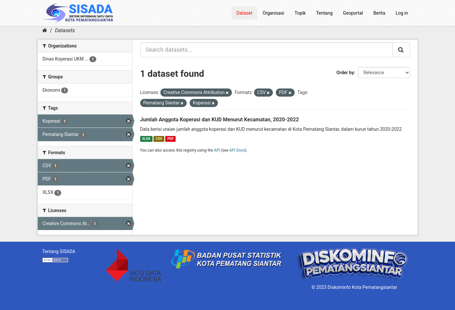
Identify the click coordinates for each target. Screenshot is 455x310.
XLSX (146, 139)
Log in (402, 13)
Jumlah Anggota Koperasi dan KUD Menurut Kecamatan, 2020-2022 (219, 119)
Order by (345, 72)
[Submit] (401, 49)
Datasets (65, 30)
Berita (379, 13)
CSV (158, 139)
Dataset (244, 13)
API (217, 150)
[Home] (44, 30)
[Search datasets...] (266, 49)
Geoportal (353, 13)
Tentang (324, 13)
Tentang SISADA (58, 251)
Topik (300, 13)
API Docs (237, 150)
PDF (170, 139)
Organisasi (273, 13)
